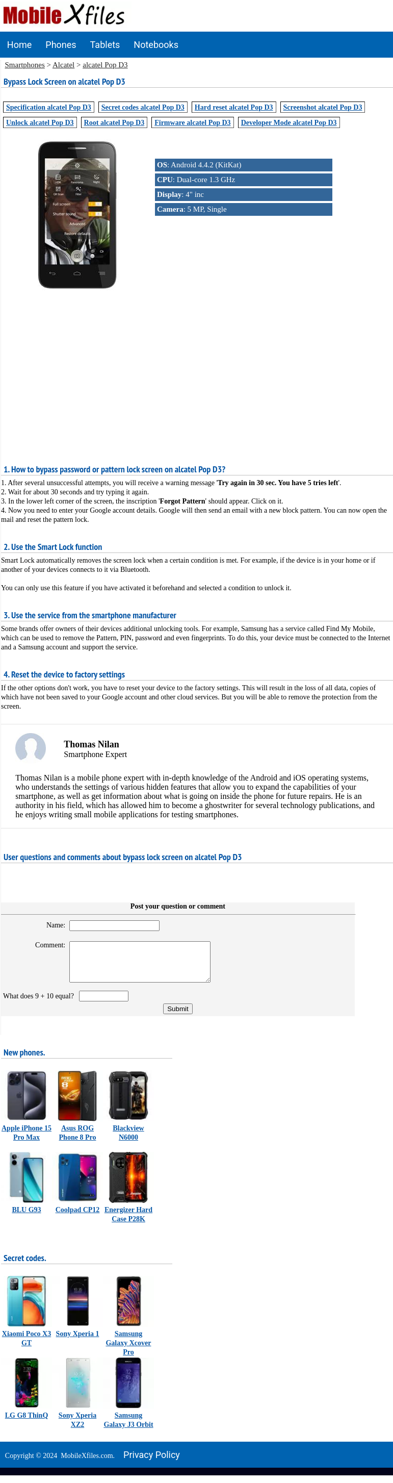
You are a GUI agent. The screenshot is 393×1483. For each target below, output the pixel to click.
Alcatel (63, 65)
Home (19, 44)
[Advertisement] (196, 365)
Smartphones (25, 65)
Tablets (105, 44)
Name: (51, 925)
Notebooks (156, 44)
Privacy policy (151, 1462)
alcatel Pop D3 (105, 65)
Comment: (46, 945)
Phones (60, 44)
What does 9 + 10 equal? (40, 1004)
